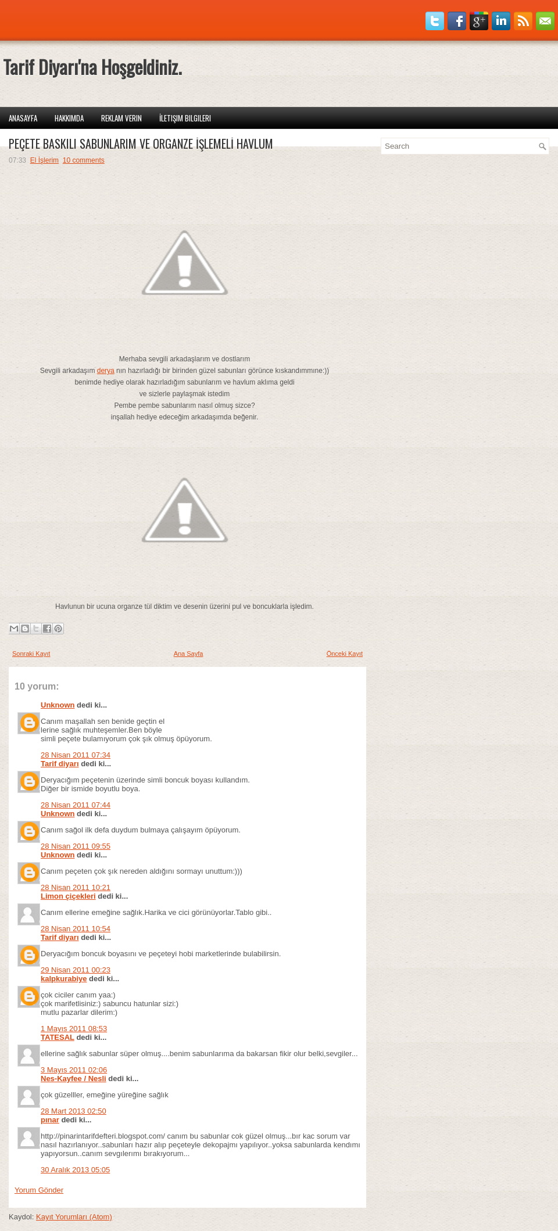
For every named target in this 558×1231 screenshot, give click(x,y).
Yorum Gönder (39, 1190)
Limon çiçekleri (68, 896)
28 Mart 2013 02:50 (73, 1111)
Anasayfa (23, 118)
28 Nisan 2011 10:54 (75, 928)
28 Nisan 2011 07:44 (75, 805)
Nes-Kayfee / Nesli (73, 1078)
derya (106, 371)
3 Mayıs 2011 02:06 (74, 1069)
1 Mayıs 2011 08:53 (74, 1028)
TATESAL (57, 1037)
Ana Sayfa (188, 653)
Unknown (58, 705)
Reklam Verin (121, 118)
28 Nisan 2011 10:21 (75, 887)
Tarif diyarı (60, 763)
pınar (50, 1119)
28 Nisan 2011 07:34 (75, 755)
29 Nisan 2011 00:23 (75, 970)
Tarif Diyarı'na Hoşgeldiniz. (92, 66)
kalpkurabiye (64, 978)
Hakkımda (69, 118)
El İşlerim (44, 160)
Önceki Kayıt (345, 653)
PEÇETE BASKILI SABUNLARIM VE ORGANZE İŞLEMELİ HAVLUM (141, 143)
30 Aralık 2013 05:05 (75, 1169)
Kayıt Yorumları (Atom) (74, 1216)
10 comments (84, 160)
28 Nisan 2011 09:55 (75, 846)
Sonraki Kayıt (31, 653)
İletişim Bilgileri (185, 118)
